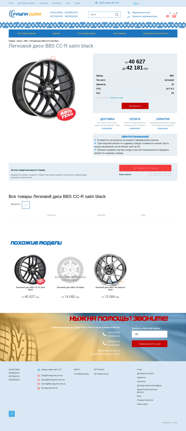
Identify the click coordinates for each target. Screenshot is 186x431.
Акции (77, 3)
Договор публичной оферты (149, 385)
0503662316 (114, 336)
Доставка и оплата (26, 3)
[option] (30, 276)
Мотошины (99, 369)
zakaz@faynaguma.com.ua (106, 354)
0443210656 (114, 332)
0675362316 (114, 341)
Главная (12, 41)
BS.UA (175, 422)
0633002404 (114, 345)
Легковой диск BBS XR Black (70, 287)
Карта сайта (142, 404)
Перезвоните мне (149, 343)
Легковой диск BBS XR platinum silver (110, 288)
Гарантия (43, 3)
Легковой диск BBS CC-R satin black (30, 288)
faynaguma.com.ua (110, 350)
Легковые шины (101, 374)
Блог (68, 3)
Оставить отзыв (116, 98)
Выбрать (135, 106)
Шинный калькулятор (156, 33)
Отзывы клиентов (145, 400)
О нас (11, 3)
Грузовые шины (81, 374)
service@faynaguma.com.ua (53, 383)
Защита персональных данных (147, 390)
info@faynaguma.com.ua (52, 375)
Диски (19, 41)
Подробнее (107, 128)
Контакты (56, 3)
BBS (26, 41)
